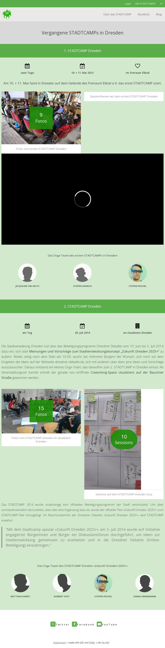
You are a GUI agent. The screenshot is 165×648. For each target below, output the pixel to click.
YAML (92, 642)
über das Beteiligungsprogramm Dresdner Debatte (86, 346)
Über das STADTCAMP (117, 14)
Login (128, 3)
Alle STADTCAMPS (145, 3)
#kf (107, 642)
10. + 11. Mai (19, 83)
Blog (159, 14)
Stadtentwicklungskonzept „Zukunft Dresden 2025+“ (119, 351)
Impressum (59, 642)
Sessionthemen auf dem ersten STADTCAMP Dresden (124, 96)
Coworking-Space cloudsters (112, 372)
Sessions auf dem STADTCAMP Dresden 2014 (124, 494)
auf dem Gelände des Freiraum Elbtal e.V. (86, 83)
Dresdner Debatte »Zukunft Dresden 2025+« (108, 515)
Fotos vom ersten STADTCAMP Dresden (41, 148)
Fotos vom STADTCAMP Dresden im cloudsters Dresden (41, 439)
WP (82, 642)
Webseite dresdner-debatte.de (62, 362)
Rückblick (144, 14)
